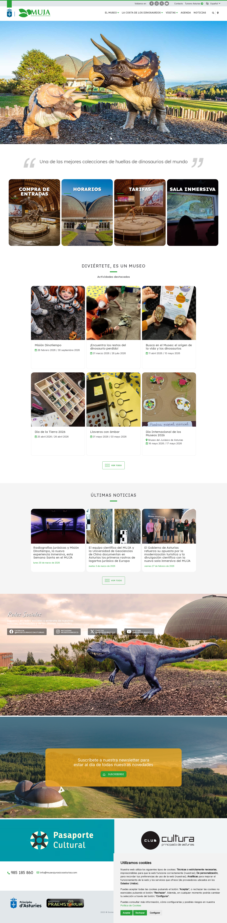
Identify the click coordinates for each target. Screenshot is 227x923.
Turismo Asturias (192, 3)
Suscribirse (113, 774)
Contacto (178, 3)
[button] (215, 3)
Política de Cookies (130, 905)
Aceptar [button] (126, 913)
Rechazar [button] (140, 913)
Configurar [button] (155, 913)
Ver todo (116, 580)
